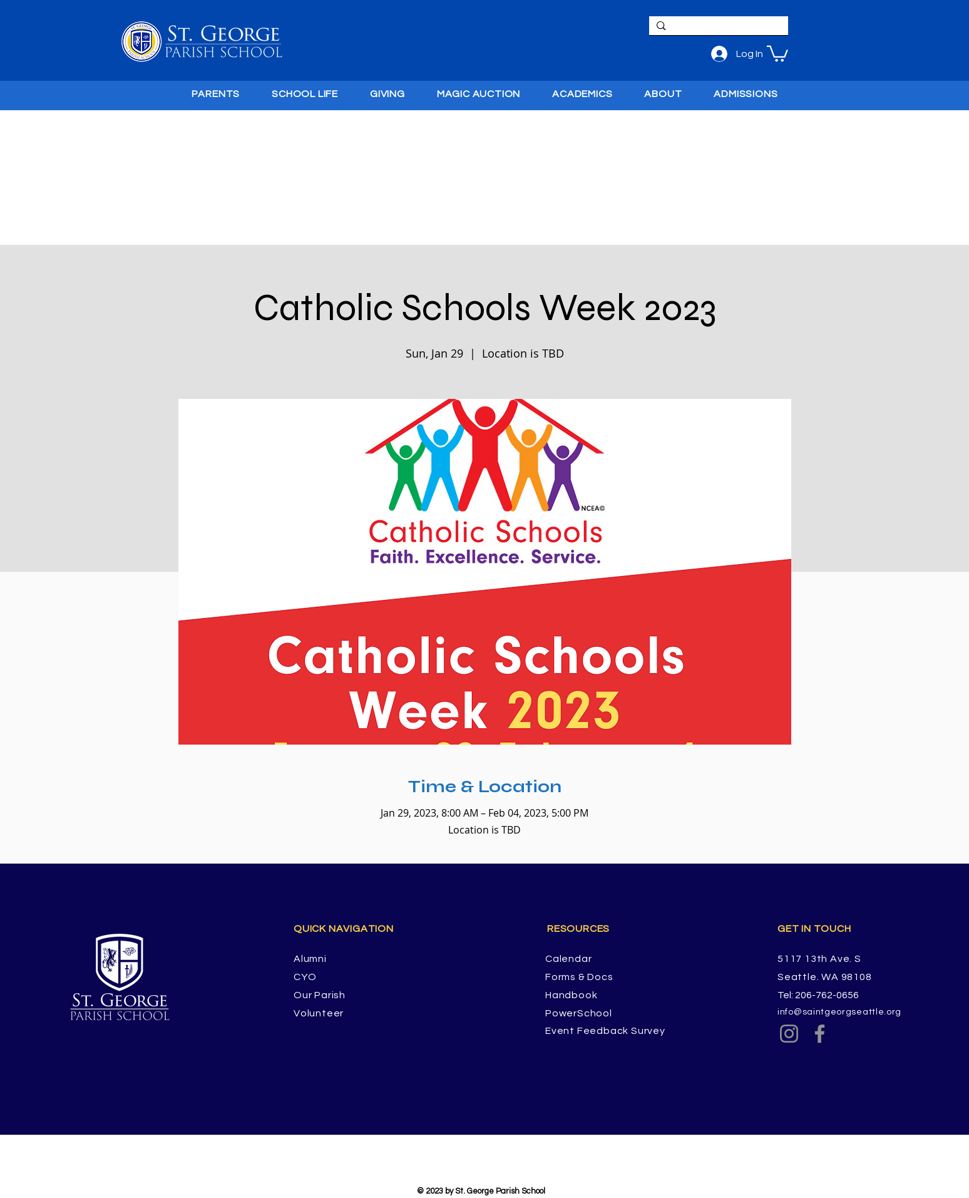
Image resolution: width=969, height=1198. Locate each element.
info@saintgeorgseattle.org (839, 1012)
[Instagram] (789, 1033)
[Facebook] (820, 1033)
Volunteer (319, 1013)
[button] (777, 53)
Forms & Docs (579, 977)
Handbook (571, 995)
